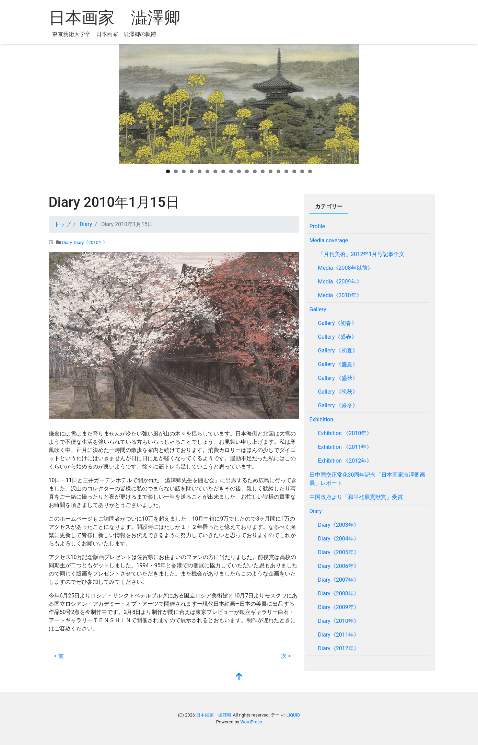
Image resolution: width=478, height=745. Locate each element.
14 (270, 171)
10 (239, 171)
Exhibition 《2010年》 (345, 433)
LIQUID (293, 715)
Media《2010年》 (340, 295)
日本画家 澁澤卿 (114, 18)
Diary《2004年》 (338, 538)
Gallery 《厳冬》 (338, 405)
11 (247, 171)
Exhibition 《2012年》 (345, 460)
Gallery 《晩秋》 (338, 391)
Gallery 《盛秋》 (338, 378)
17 (294, 171)
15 (278, 171)
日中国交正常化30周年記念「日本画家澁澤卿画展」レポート (367, 479)
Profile (317, 226)
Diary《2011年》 (338, 634)
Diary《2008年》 (338, 593)
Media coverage (329, 240)
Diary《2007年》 (338, 580)
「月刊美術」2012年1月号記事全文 (361, 254)
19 (310, 171)
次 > (286, 656)
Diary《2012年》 (338, 648)
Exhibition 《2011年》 (345, 447)
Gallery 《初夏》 (338, 350)
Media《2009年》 (340, 281)
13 (263, 171)
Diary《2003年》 (338, 525)
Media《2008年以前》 (345, 268)
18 (302, 171)
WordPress (251, 721)
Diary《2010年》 (90, 242)
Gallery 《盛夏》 (338, 364)
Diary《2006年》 (338, 566)
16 (286, 171)
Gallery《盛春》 (337, 337)
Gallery (318, 309)
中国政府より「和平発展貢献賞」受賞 (356, 497)
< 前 (59, 656)
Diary (67, 242)
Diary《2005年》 (338, 552)
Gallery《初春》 (337, 323)
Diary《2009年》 (338, 607)
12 (255, 171)
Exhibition (322, 419)
